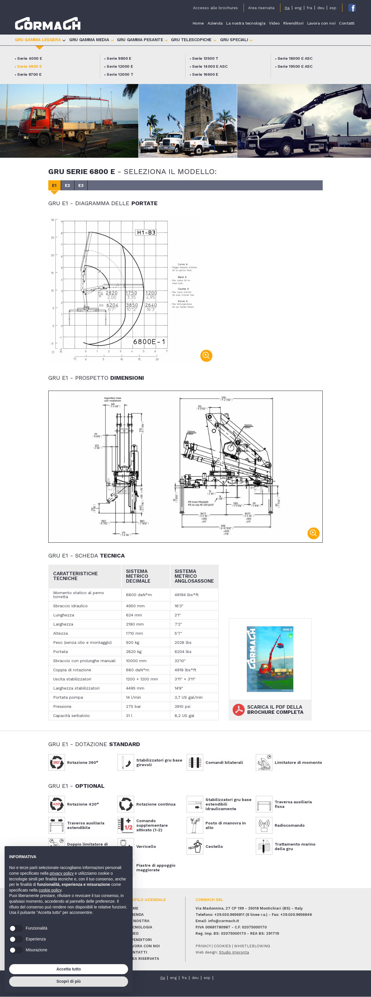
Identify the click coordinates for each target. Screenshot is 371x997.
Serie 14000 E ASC (210, 66)
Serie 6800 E (29, 66)
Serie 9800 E (119, 58)
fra (309, 7)
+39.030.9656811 (229, 915)
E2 (68, 185)
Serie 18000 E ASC (295, 58)
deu (320, 7)
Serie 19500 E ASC (295, 66)
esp (333, 7)
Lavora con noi (321, 23)
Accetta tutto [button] (68, 969)
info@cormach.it (223, 921)
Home (198, 23)
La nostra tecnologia (245, 23)
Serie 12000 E (120, 66)
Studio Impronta (234, 952)
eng (298, 7)
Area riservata (261, 7)
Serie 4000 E (29, 58)
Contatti (346, 23)
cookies (222, 946)
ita (287, 7)
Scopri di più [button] (69, 981)
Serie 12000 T (120, 74)
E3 (83, 185)
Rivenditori (293, 23)
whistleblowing (252, 946)
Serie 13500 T (205, 58)
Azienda (215, 23)
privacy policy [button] (62, 873)
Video (274, 23)
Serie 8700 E (29, 74)
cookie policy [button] (50, 890)
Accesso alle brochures (215, 7)
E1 (55, 185)
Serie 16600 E (205, 74)
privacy (203, 946)
